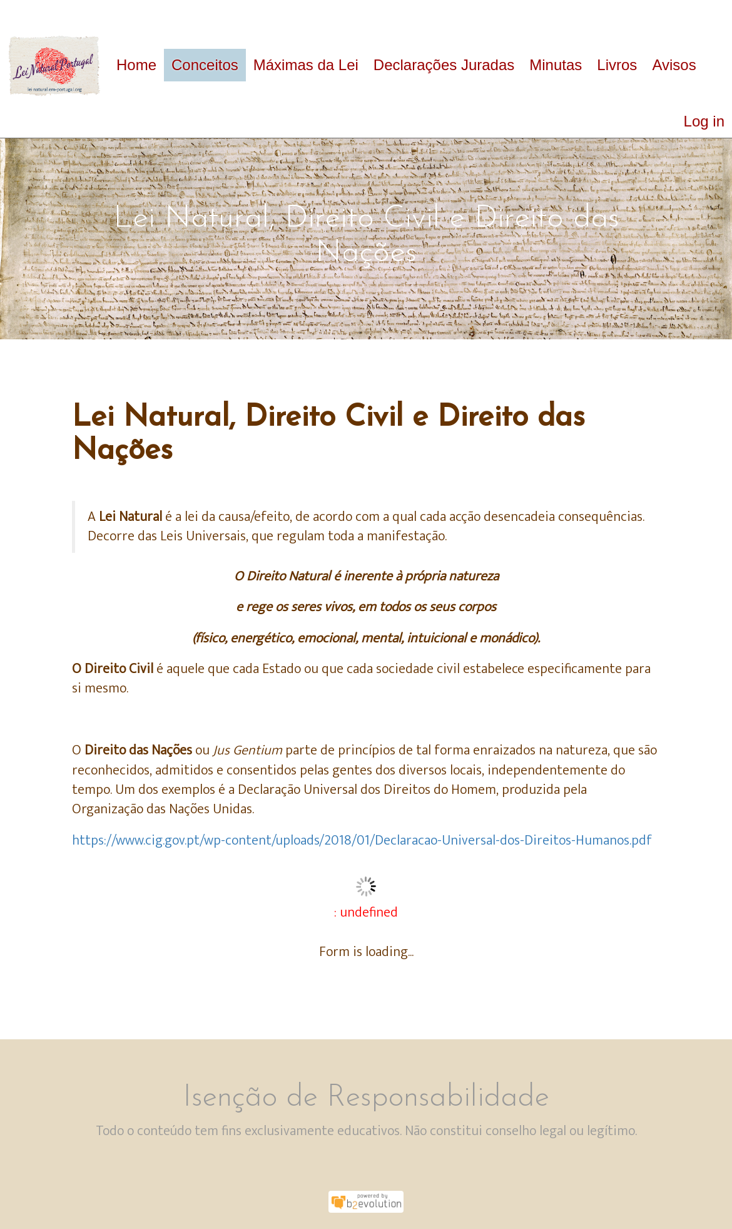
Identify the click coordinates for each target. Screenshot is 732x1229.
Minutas (555, 64)
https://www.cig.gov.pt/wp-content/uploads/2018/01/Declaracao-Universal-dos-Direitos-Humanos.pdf (362, 840)
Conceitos (204, 64)
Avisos (674, 64)
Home (136, 64)
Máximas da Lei (305, 64)
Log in (704, 121)
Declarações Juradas (444, 64)
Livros (617, 64)
